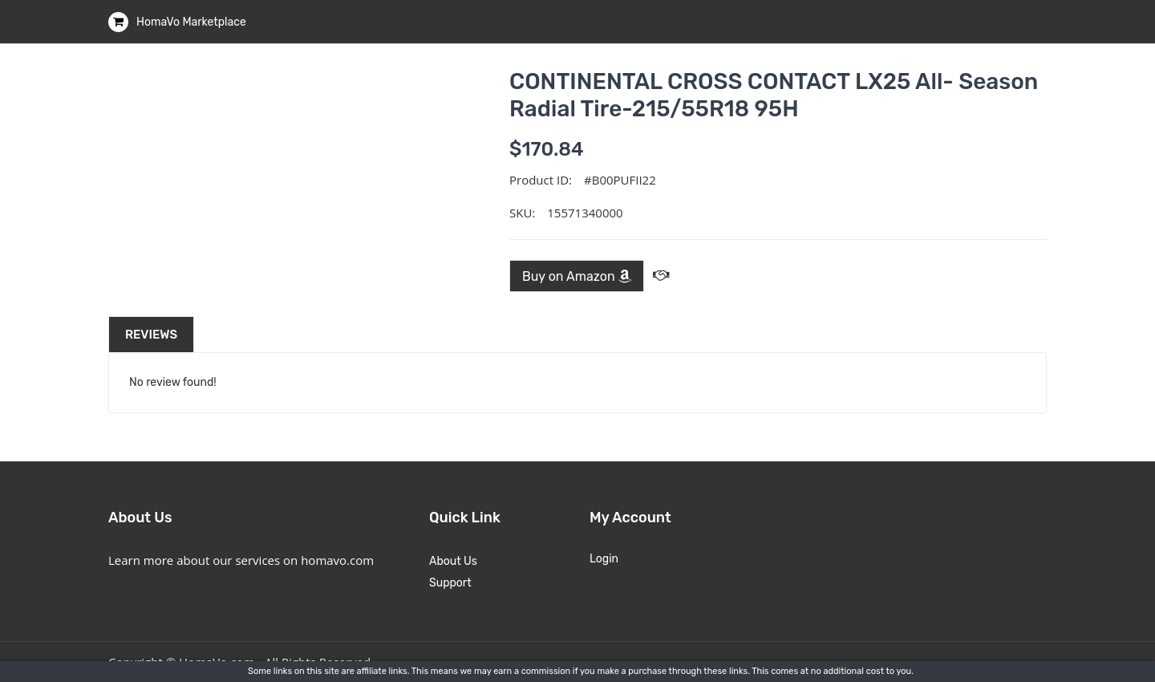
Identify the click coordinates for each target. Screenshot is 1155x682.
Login (604, 559)
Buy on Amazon (576, 276)
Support (450, 583)
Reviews (151, 334)
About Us (453, 561)
